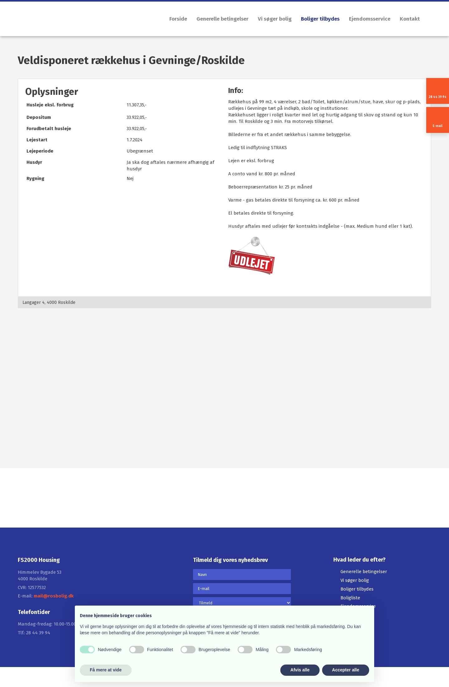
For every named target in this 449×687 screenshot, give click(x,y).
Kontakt (410, 19)
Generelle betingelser (222, 19)
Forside (178, 19)
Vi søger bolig (275, 19)
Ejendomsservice (369, 19)
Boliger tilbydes (320, 19)
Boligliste (350, 598)
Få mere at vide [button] (106, 669)
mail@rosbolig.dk (54, 596)
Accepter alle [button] (345, 669)
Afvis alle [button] (299, 669)
